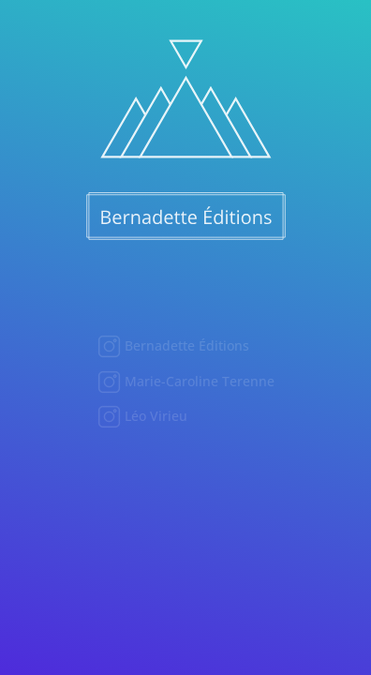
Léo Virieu (154, 416)
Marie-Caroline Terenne (198, 381)
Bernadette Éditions (185, 345)
